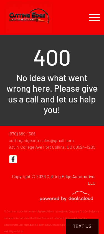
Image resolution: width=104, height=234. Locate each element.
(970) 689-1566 (22, 133)
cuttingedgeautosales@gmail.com (41, 140)
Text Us (82, 226)
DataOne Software (89, 211)
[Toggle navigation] (94, 17)
